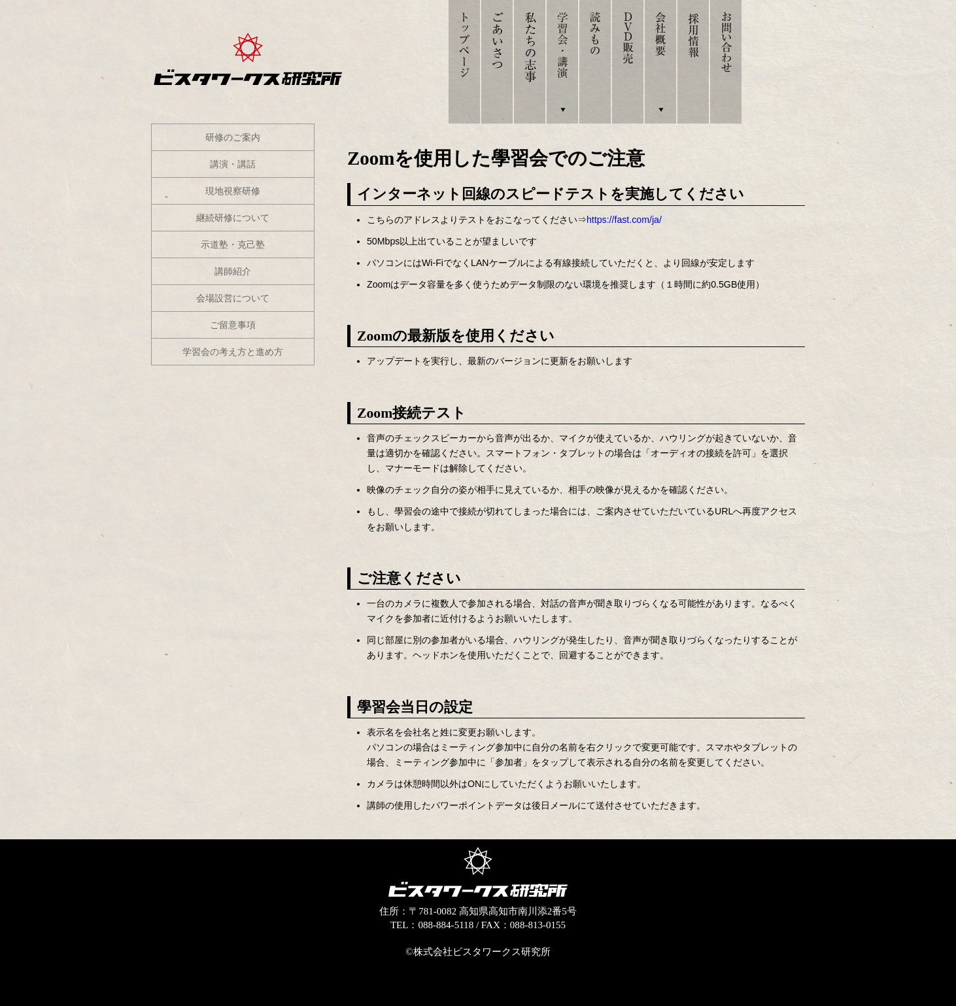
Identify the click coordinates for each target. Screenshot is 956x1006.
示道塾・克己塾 (233, 244)
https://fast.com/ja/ (624, 219)
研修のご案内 (232, 137)
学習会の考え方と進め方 (232, 351)
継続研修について (232, 217)
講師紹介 (232, 271)
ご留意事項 (233, 325)
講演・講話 (233, 164)
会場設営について (232, 298)
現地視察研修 (232, 191)
